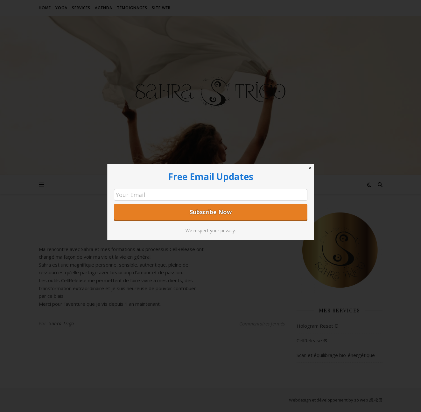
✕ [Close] (310, 167)
